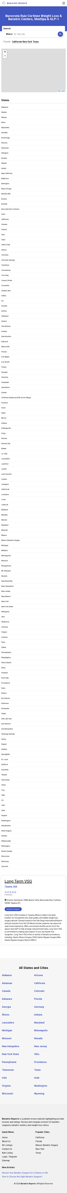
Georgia (4, 372)
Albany (4, 117)
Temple (4, 775)
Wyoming (5, 861)
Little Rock (5, 489)
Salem (3, 714)
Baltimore (5, 178)
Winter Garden (6, 851)
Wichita (4, 836)
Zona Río (4, 866)
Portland (4, 673)
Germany (4, 377)
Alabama (4, 107)
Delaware (4, 316)
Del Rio (4, 311)
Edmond (4, 342)
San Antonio (6, 724)
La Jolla (4, 454)
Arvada (4, 158)
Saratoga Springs (8, 734)
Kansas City (5, 443)
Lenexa (4, 479)
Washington (6, 821)
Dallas (3, 296)
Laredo (4, 469)
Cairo (3, 214)
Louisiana (5, 494)
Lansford (4, 464)
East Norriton (6, 336)
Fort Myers (5, 357)
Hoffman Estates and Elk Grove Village (16, 398)
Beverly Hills (5, 194)
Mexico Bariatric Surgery (10, 540)
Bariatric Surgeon (13, 909)
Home (5, 1137)
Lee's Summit (6, 474)
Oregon (4, 632)
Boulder (4, 204)
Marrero (4, 520)
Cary (3, 234)
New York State (7, 607)
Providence (5, 683)
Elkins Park (5, 347)
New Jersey (5, 591)
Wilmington (5, 846)
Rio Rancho (5, 698)
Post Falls (5, 678)
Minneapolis (6, 556)
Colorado (4, 255)
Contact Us (7, 1149)
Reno (3, 688)
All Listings (7, 1145)
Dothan (4, 331)
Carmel (4, 229)
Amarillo (4, 133)
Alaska (4, 112)
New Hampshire (7, 586)
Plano (3, 668)
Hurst (3, 408)
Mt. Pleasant (6, 571)
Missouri (4, 561)
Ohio (3, 617)
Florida (4, 352)
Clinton (4, 250)
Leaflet (61, 91)
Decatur (4, 306)
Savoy (3, 739)
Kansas (4, 438)
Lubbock (4, 505)
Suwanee (4, 770)
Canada (4, 224)
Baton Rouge (6, 189)
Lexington (5, 484)
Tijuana (8, 886)
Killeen (3, 449)
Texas (3, 785)
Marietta (4, 515)
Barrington (5, 184)
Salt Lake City (6, 719)
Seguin (4, 744)
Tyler (3, 795)
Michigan (4, 545)
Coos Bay (5, 275)
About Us (6, 1141)
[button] (5, 52)
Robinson (5, 703)
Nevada (4, 576)
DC (2, 301)
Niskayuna (5, 612)
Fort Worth (5, 362)
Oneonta (4, 627)
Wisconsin (5, 856)
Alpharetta (5, 128)
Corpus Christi (6, 280)
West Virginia (6, 831)
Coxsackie (5, 285)
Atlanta (4, 163)
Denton (4, 321)
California (5, 219)
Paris (3, 642)
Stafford (4, 764)
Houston (4, 403)
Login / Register (9, 1156)
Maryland (4, 525)
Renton (4, 693)
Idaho (3, 413)
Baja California (6, 173)
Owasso (4, 637)
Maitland (4, 510)
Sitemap (6, 1160)
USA (3, 805)
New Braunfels (6, 581)
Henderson (5, 387)
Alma (3, 122)
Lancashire (5, 459)
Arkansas (5, 148)
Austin (3, 168)
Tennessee (5, 780)
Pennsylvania (6, 652)
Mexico (4, 535)
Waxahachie (6, 826)
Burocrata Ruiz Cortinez (10, 209)
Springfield (5, 754)
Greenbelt (5, 382)
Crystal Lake (6, 291)
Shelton (4, 749)
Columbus (5, 265)
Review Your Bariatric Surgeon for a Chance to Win (25, 1173)
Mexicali (4, 530)
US (2, 800)
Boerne (4, 199)
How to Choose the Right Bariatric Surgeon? (22, 1176)
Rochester (5, 708)
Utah (3, 810)
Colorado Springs (8, 260)
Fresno (4, 367)
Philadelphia (6, 658)
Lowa (3, 499)
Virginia (4, 815)
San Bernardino (7, 729)
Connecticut (5, 270)
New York (5, 601)
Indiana (4, 423)
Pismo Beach (6, 663)
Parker (3, 647)
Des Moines (5, 326)
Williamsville (6, 841)
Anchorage (5, 138)
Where (9, 34)
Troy (3, 790)
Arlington (4, 153)
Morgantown (6, 566)
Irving (3, 433)
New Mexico (6, 596)
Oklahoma (5, 622)
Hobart (4, 393)
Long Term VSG (18, 881)
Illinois (3, 418)
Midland (4, 550)
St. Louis (4, 759)
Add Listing (7, 1153)
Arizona (4, 143)
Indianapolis (6, 428)
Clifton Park (5, 245)
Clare (3, 240)
